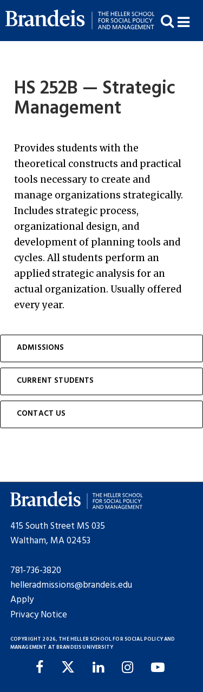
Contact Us (41, 414)
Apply (22, 600)
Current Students (55, 381)
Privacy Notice (38, 615)
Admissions (40, 348)
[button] (190, 21)
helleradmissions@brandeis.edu (71, 585)
